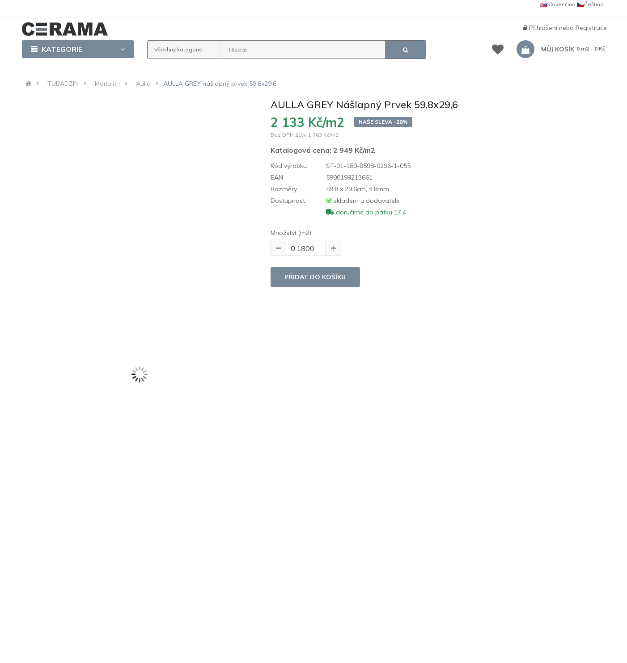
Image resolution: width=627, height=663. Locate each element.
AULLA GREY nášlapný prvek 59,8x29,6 (219, 83)
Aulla (143, 83)
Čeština (590, 4)
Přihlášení (544, 28)
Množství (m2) (291, 233)
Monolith (107, 83)
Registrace (591, 28)
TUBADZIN (63, 83)
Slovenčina (558, 4)
